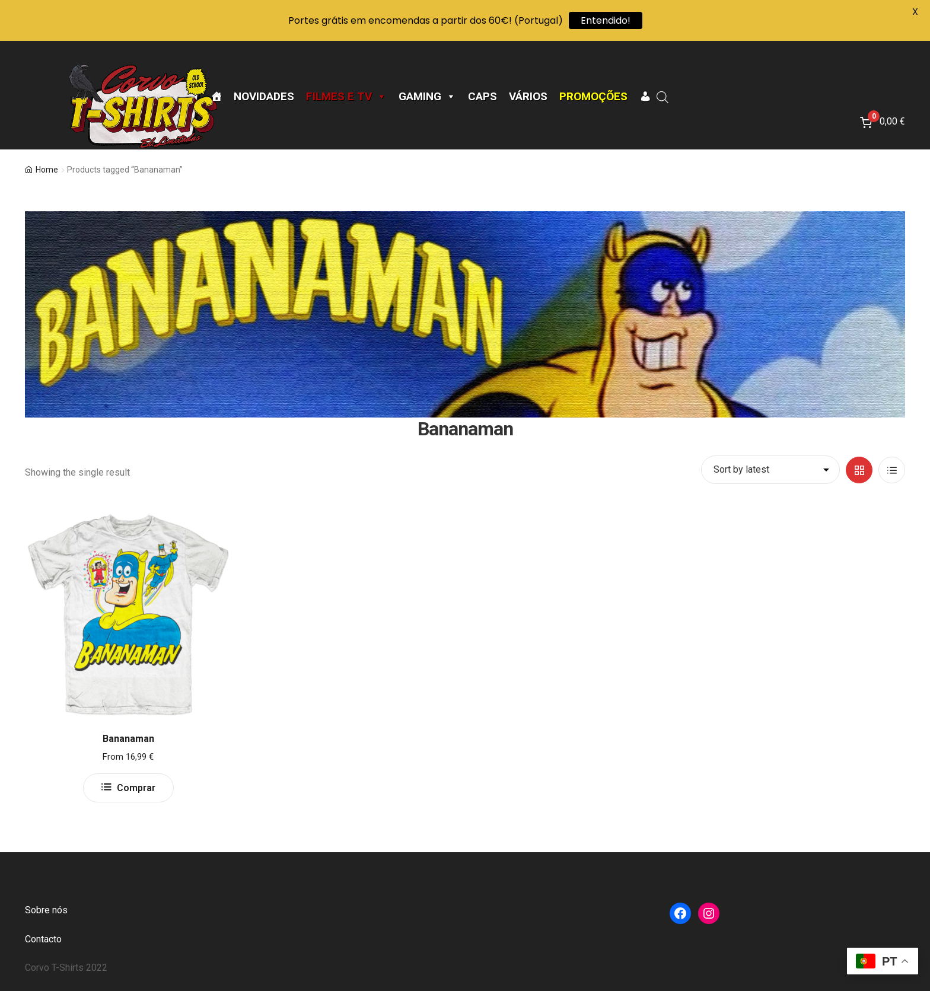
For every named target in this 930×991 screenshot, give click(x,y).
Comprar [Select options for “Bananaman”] (136, 788)
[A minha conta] (645, 97)
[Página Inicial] (216, 97)
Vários (528, 97)
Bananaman (128, 738)
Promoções (593, 97)
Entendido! (605, 20)
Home (47, 169)
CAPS (482, 97)
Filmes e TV (346, 97)
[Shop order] (770, 469)
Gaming (427, 97)
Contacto (43, 939)
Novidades (264, 97)
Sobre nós (46, 910)
